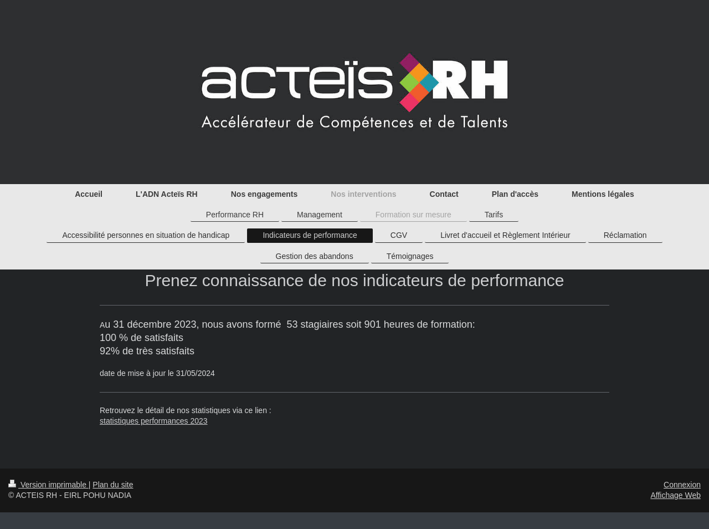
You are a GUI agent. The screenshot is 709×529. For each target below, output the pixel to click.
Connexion (682, 484)
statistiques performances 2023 (154, 420)
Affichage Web (675, 495)
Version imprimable (48, 484)
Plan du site (113, 484)
